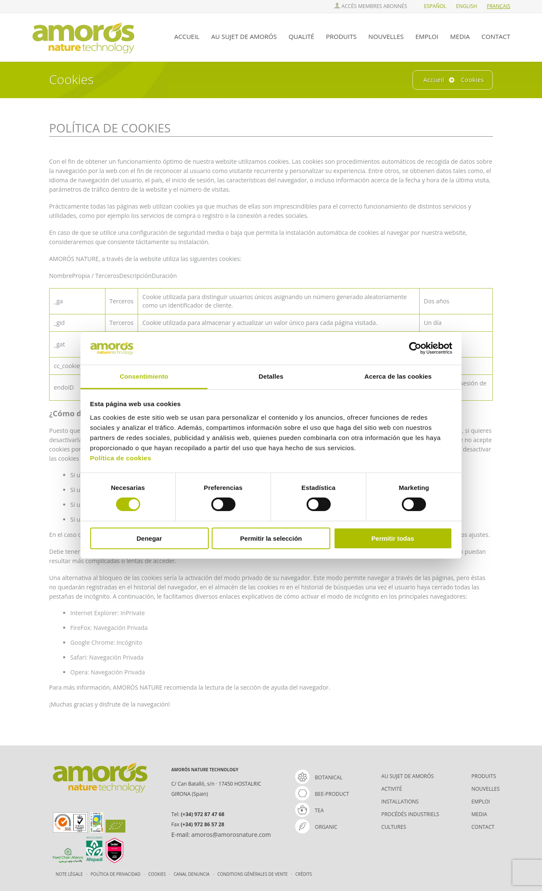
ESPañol (435, 6)
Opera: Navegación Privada (107, 672)
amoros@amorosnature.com (231, 834)
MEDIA (460, 36)
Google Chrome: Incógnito (106, 642)
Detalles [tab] (271, 376)
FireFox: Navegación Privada (109, 628)
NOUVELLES (386, 36)
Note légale (70, 874)
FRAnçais (498, 6)
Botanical (319, 777)
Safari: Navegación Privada (107, 657)
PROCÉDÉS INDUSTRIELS (410, 814)
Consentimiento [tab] (144, 376)
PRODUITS (341, 36)
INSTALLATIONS (399, 801)
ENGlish (466, 6)
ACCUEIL (187, 36)
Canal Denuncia (192, 874)
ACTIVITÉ (391, 788)
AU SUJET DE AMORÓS (244, 36)
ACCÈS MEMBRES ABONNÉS (370, 6)
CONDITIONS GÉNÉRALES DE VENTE (253, 874)
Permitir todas (392, 538)
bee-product (322, 794)
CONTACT (495, 36)
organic (316, 826)
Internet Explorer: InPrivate (107, 613)
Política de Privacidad (116, 874)
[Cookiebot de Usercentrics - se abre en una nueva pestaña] (415, 348)
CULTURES (393, 826)
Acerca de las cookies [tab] (398, 376)
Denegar (149, 538)
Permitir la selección (271, 538)
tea (309, 810)
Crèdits (304, 874)
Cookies (157, 874)
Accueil (433, 80)
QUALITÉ (301, 36)
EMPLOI (427, 36)
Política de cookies (121, 458)
